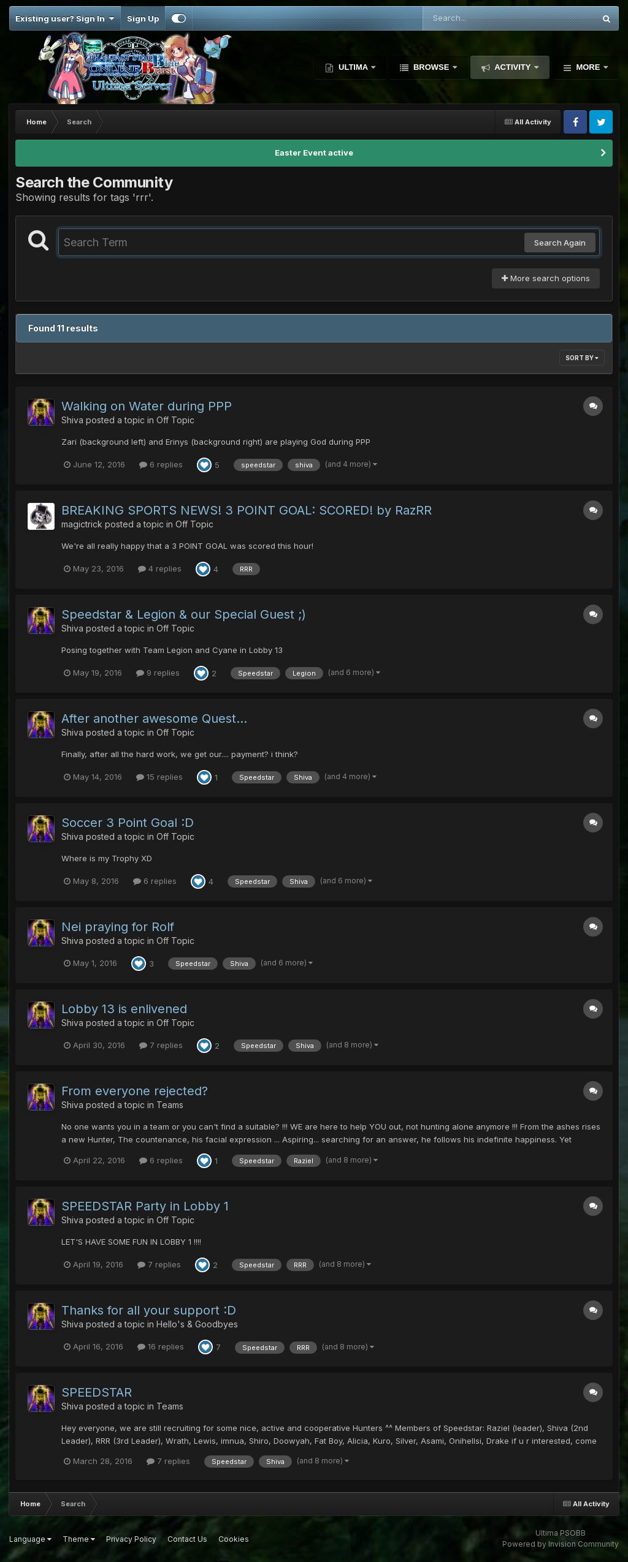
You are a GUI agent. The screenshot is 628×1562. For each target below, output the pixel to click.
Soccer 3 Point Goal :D (127, 822)
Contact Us (187, 1539)
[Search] (475, 18)
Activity (512, 67)
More (588, 67)
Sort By (582, 357)
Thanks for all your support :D (148, 1310)
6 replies (161, 464)
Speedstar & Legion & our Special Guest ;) (183, 614)
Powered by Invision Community (560, 1544)
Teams (169, 1105)
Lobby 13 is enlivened (124, 1009)
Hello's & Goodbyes (197, 1324)
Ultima (353, 67)
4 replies (160, 568)
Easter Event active (314, 152)
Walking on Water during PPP (146, 406)
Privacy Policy (131, 1539)
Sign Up (143, 18)
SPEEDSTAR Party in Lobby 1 (145, 1206)
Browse (431, 67)
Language (30, 1539)
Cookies (233, 1539)
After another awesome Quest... (154, 718)
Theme (79, 1539)
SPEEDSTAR (96, 1392)
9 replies (158, 672)
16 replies (160, 1346)
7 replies (161, 1045)
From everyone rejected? (134, 1091)
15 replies (159, 777)
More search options (546, 278)
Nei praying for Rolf (117, 926)
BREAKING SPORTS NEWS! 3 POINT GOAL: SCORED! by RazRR (246, 510)
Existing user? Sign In (64, 18)
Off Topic (175, 420)
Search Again (560, 242)
